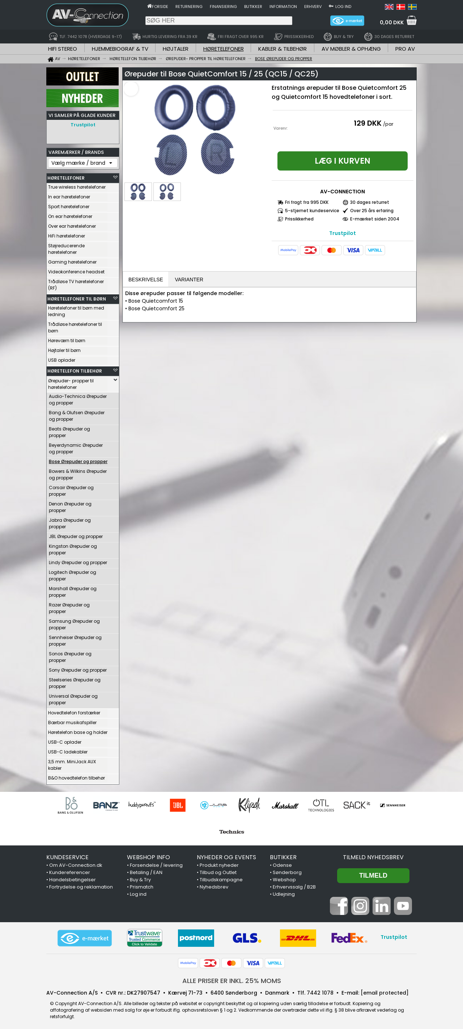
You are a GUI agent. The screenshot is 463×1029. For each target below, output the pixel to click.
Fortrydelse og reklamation (81, 885)
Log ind (343, 6)
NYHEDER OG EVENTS (226, 855)
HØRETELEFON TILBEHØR (74, 369)
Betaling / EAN (146, 870)
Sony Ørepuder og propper (78, 668)
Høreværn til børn (66, 339)
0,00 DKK (392, 22)
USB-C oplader (64, 740)
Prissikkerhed (299, 219)
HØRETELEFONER (223, 48)
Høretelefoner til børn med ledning (76, 309)
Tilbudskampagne (221, 877)
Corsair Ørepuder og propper (71, 489)
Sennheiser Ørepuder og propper (75, 639)
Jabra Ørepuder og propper (70, 521)
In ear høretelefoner (69, 195)
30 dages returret (369, 202)
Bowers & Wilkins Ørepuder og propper (78, 472)
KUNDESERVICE (67, 855)
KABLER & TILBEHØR (282, 48)
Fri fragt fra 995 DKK (306, 202)
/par (388, 124)
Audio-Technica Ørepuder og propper (78, 397)
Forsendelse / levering (156, 863)
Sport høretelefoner (68, 205)
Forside (160, 6)
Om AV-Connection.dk (75, 863)
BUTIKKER (283, 855)
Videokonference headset (76, 270)
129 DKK (368, 123)
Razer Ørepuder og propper (69, 606)
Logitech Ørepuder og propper (72, 573)
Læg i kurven (342, 161)
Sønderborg (287, 870)
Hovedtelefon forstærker (74, 711)
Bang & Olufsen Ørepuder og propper (77, 414)
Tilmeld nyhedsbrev (373, 855)
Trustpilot (83, 124)
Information (283, 6)
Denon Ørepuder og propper (70, 505)
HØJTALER (175, 48)
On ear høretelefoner (70, 214)
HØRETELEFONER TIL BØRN (76, 297)
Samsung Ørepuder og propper (74, 622)
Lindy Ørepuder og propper (78, 561)
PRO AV (405, 48)
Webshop (284, 877)
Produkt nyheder (219, 863)
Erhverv (313, 6)
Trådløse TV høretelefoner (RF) (76, 283)
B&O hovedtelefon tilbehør (76, 776)
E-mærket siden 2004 (374, 219)
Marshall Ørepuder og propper (73, 590)
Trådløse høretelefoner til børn (75, 325)
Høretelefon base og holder (77, 730)
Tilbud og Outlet (218, 870)
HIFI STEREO (62, 48)
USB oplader (61, 358)
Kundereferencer (69, 870)
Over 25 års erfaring (372, 210)
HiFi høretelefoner (66, 234)
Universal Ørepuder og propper (73, 697)
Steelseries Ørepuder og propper (75, 681)
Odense (282, 863)
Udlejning (284, 892)
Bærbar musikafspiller (72, 721)
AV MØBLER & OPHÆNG (351, 48)
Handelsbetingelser (72, 877)
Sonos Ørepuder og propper (70, 655)
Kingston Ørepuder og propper (73, 547)
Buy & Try (140, 877)
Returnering (189, 6)
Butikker (253, 6)
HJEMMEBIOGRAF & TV (120, 48)
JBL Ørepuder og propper (76, 535)
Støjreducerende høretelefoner (66, 247)
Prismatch (141, 885)
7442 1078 (320, 991)
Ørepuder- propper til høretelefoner (71, 382)
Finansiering (223, 6)
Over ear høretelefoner (72, 224)
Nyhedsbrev (214, 885)
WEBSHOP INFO (148, 855)
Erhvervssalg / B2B (294, 885)
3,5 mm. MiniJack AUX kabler (72, 763)
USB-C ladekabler (68, 750)
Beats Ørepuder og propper (69, 430)
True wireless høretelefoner (77, 185)
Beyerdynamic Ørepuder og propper (76, 446)
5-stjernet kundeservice (312, 210)
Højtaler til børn (64, 348)
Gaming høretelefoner (72, 260)
